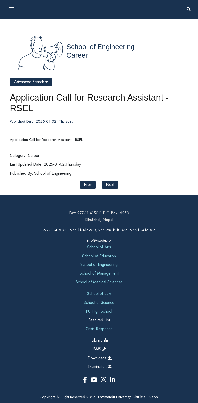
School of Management (99, 273)
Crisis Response (99, 328)
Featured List (99, 320)
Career (77, 55)
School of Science (99, 302)
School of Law (99, 293)
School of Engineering (100, 47)
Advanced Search (31, 82)
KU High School (99, 311)
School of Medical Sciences (99, 282)
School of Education (99, 256)
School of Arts (99, 247)
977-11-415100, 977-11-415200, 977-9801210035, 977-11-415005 (99, 230)
